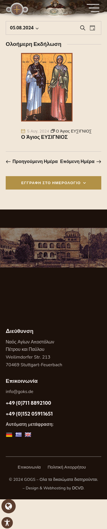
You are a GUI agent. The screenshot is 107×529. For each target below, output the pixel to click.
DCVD (78, 488)
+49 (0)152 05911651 (29, 413)
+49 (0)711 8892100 (28, 403)
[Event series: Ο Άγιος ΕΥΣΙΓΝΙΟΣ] (71, 131)
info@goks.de (19, 391)
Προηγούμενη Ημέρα (35, 161)
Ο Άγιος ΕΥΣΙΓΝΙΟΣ (44, 137)
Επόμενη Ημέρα (77, 161)
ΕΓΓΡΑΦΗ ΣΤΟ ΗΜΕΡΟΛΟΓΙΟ (51, 182)
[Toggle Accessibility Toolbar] (7, 522)
